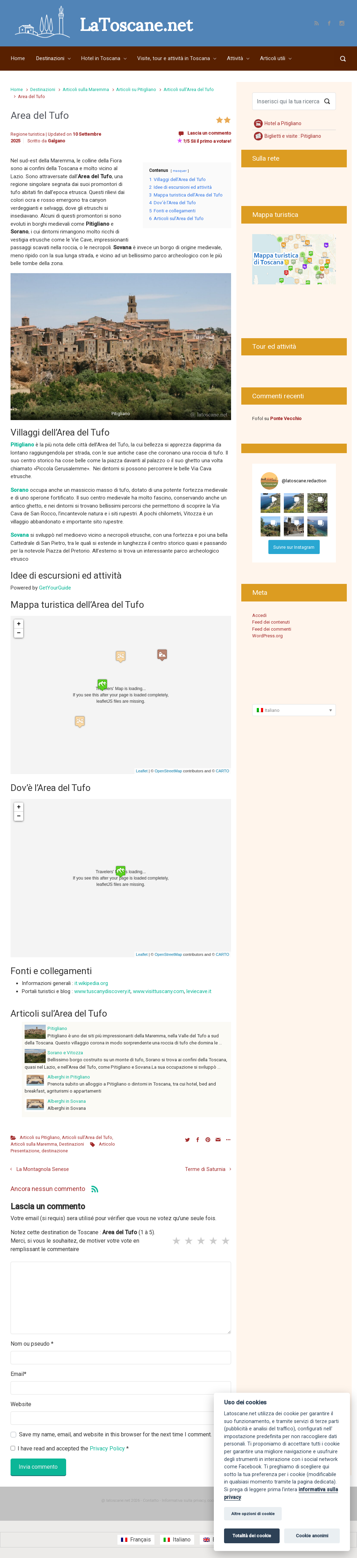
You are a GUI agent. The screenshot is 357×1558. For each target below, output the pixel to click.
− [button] (19, 633)
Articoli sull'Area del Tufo (189, 89)
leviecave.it (198, 991)
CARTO (222, 771)
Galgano (56, 140)
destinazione (55, 1150)
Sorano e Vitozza (65, 1052)
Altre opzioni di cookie (253, 1513)
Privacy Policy (108, 1448)
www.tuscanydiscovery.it (102, 991)
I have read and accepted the (70, 1448)
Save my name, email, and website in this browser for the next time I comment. (115, 1434)
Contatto (151, 1500)
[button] (271, 503)
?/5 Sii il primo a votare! (204, 141)
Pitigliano (57, 1028)
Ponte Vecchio (285, 418)
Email (18, 1374)
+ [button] (19, 624)
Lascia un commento (209, 133)
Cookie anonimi (312, 1535)
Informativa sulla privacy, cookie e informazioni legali (209, 1500)
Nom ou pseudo (32, 1343)
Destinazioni (42, 89)
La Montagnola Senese (43, 1169)
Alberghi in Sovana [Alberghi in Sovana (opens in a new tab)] (66, 1101)
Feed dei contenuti (271, 622)
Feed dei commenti (271, 629)
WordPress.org (267, 635)
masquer (180, 171)
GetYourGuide (55, 588)
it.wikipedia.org (91, 983)
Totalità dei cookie (251, 1535)
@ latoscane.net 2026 (120, 1500)
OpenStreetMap (168, 771)
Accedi (259, 615)
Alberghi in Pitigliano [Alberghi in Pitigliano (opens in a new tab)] (68, 1077)
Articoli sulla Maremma (86, 89)
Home (17, 89)
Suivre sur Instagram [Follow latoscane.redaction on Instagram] (293, 547)
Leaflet (142, 771)
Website (21, 1404)
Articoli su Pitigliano (136, 89)
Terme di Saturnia (205, 1169)
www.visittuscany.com (158, 991)
